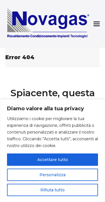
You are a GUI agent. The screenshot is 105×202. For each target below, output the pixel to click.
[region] (52, 150)
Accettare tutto (52, 159)
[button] (97, 24)
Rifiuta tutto (52, 189)
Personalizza (52, 174)
